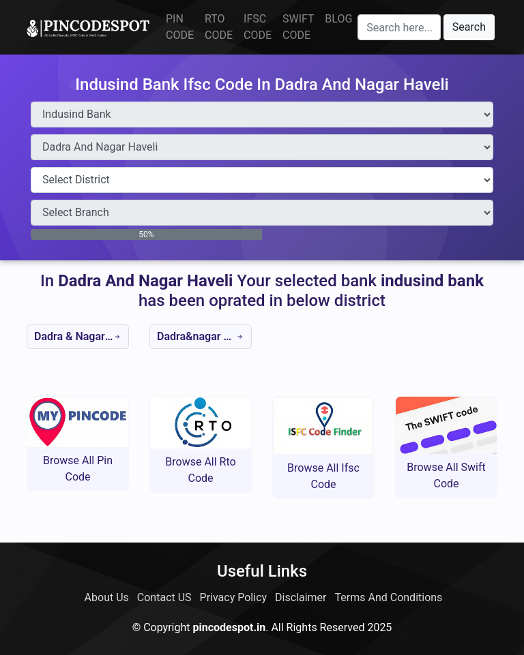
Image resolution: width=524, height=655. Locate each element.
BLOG (338, 18)
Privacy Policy (233, 597)
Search (469, 26)
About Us (107, 597)
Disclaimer (300, 597)
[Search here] (399, 27)
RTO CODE (219, 27)
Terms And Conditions (389, 597)
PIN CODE (180, 27)
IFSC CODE (258, 27)
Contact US (164, 597)
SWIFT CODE (298, 27)
